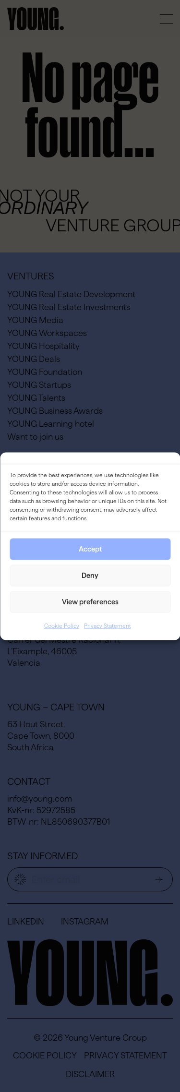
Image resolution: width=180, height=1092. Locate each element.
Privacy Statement (107, 625)
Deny (90, 575)
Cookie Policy (61, 625)
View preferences (90, 602)
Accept (90, 549)
